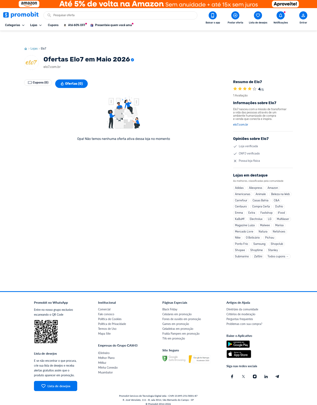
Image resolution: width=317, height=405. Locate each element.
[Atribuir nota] (255, 77)
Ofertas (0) (76, 72)
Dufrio (279, 197)
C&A (276, 190)
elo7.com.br (240, 113)
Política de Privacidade (112, 320)
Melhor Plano (106, 354)
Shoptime (256, 245)
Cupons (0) (40, 72)
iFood (281, 204)
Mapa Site (104, 329)
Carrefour (241, 190)
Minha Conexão (108, 363)
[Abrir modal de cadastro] (303, 18)
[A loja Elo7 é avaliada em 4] (235, 77)
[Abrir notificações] (280, 18)
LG (270, 211)
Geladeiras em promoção (177, 325)
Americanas (242, 183)
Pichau (269, 231)
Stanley (273, 245)
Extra (251, 204)
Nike (238, 231)
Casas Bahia (260, 190)
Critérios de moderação (240, 310)
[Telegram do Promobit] (277, 372)
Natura (263, 224)
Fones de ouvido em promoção (181, 315)
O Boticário (253, 231)
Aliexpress (255, 176)
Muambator (105, 368)
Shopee (240, 245)
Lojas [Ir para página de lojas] (36, 37)
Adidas (239, 176)
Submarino (242, 252)
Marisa (279, 218)
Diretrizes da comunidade (242, 305)
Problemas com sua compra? (244, 320)
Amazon (272, 176)
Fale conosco (106, 310)
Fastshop (266, 204)
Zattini (258, 252)
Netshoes (279, 224)
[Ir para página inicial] (27, 37)
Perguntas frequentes (239, 315)
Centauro (241, 197)
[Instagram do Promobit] (254, 372)
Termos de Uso (107, 325)
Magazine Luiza (245, 218)
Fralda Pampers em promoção (181, 329)
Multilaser (283, 211)
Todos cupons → (278, 252)
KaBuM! (239, 211)
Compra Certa (261, 197)
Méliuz (102, 359)
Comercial (104, 305)
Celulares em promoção (177, 310)
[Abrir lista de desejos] (257, 18)
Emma (239, 204)
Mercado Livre (244, 224)
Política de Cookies (110, 315)
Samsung (259, 238)
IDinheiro (104, 349)
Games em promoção (175, 320)
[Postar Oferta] (235, 18)
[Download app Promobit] (212, 18)
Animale (261, 183)
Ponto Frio (241, 238)
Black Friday (169, 305)
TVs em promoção (173, 334)
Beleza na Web (280, 183)
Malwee (265, 218)
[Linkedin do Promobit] (266, 372)
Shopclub (277, 238)
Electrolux (256, 211)
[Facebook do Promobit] (232, 372)
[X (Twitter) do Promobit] (243, 372)
